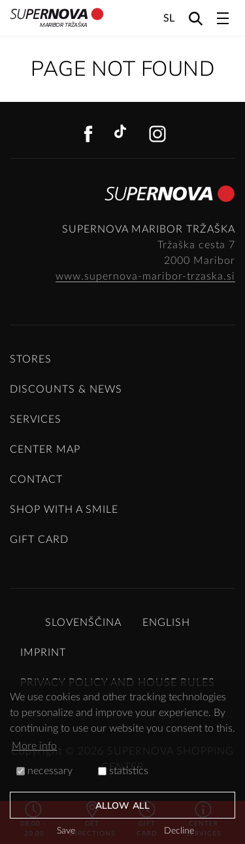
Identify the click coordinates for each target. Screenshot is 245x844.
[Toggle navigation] (222, 18)
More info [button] (34, 746)
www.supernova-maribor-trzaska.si (145, 276)
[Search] (195, 18)
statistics (123, 771)
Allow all (122, 806)
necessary (44, 771)
